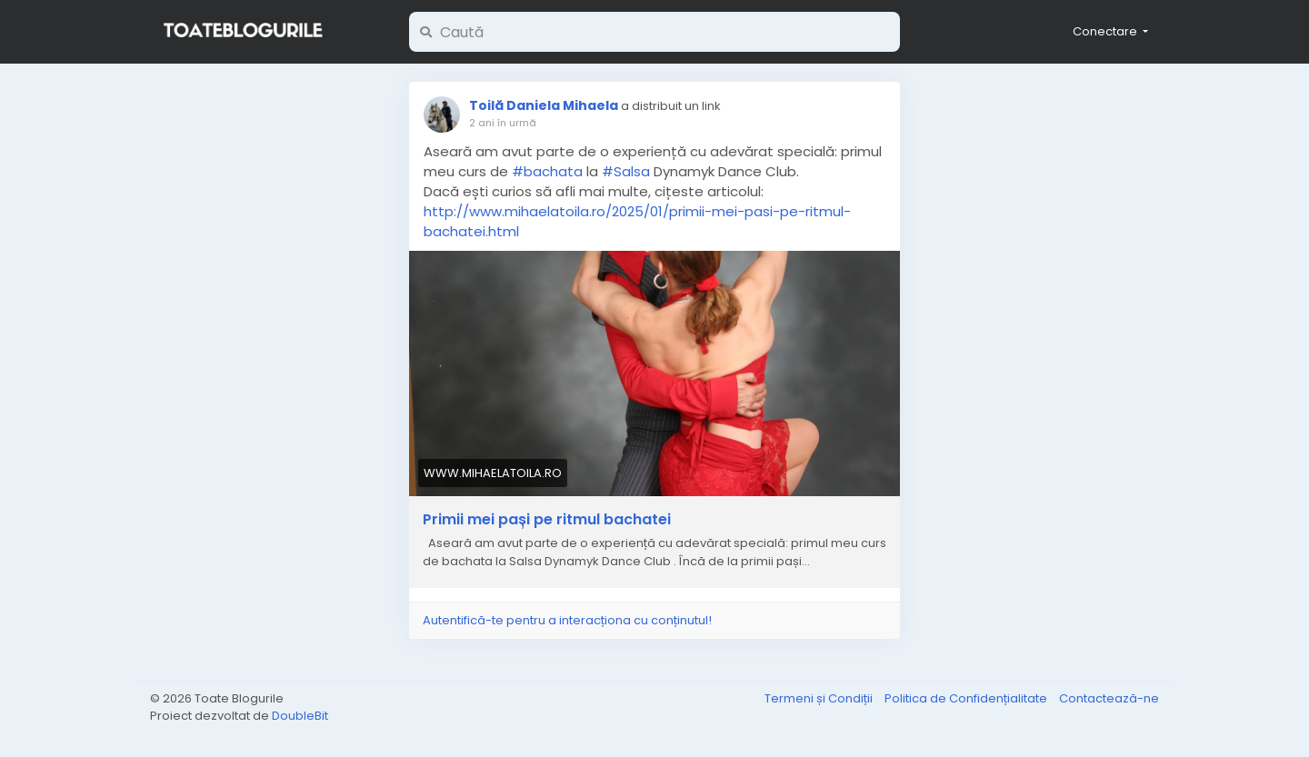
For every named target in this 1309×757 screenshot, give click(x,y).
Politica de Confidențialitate (967, 698)
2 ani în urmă (502, 122)
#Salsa (626, 171)
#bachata (547, 171)
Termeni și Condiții (819, 698)
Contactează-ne (1109, 698)
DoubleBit (300, 715)
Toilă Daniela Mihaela (543, 105)
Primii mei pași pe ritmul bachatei (547, 520)
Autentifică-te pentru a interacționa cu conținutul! (567, 620)
